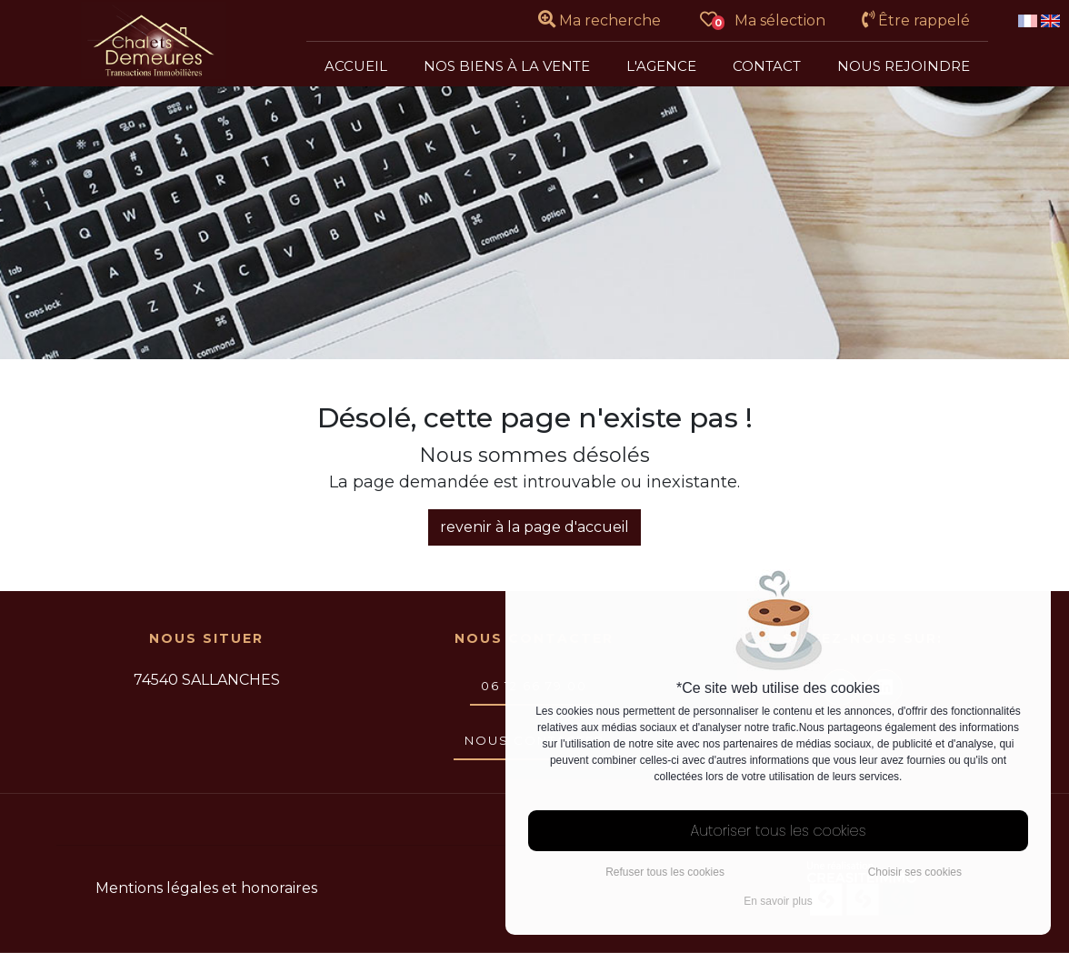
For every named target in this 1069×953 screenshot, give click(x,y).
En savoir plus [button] (778, 901)
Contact (767, 66)
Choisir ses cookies (915, 872)
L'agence (661, 66)
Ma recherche (599, 20)
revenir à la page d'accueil (534, 527)
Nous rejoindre (903, 66)
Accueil (356, 66)
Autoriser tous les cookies (778, 830)
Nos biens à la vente (507, 66)
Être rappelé (916, 20)
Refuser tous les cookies (664, 872)
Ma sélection (763, 20)
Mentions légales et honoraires (206, 888)
